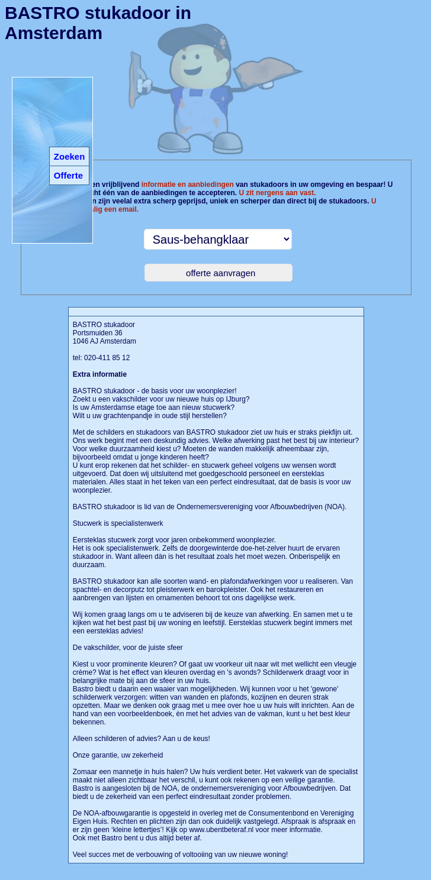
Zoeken (69, 156)
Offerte (68, 175)
